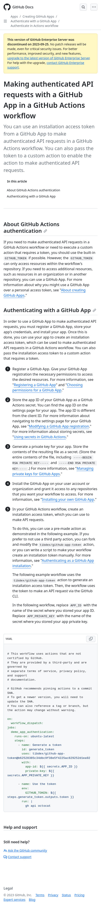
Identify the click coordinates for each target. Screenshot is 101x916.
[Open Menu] (93, 7)
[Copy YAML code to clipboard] (90, 639)
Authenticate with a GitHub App (33, 21)
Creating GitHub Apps (38, 16)
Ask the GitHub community (25, 850)
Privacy (53, 895)
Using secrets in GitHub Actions (40, 436)
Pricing (79, 895)
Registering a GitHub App (35, 384)
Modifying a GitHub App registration (59, 426)
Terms (40, 895)
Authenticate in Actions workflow (34, 26)
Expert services (14, 899)
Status (66, 895)
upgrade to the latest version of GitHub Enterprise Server (48, 58)
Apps (14, 16)
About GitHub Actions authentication (31, 227)
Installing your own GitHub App (68, 499)
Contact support (17, 857)
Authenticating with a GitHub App (50, 310)
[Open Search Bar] (83, 7)
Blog (32, 899)
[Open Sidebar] (5, 21)
